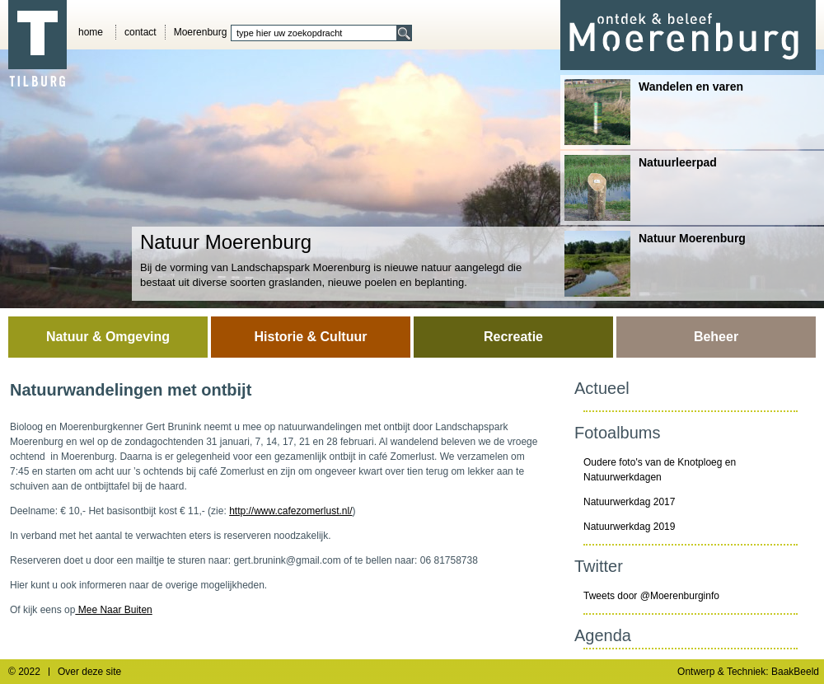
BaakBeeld (795, 671)
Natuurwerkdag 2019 (629, 526)
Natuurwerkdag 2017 (629, 502)
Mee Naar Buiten (113, 610)
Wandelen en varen (653, 112)
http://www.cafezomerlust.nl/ (290, 511)
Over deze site (89, 671)
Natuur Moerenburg (655, 264)
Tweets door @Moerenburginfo (651, 596)
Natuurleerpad (640, 188)
